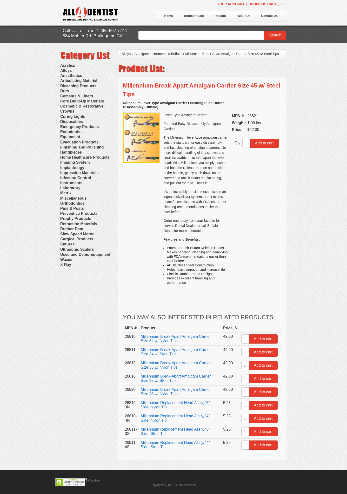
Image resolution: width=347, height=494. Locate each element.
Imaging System (75, 162)
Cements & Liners (76, 96)
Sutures (67, 244)
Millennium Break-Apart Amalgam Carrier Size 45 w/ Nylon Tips (176, 391)
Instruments (71, 183)
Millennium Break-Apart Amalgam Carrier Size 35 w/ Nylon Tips (176, 365)
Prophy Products (75, 219)
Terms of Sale (194, 16)
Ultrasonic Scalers (77, 249)
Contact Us (269, 16)
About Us (244, 16)
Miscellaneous (73, 198)
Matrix (66, 193)
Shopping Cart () (267, 4)
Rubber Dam (71, 229)
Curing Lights (72, 117)
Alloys (66, 70)
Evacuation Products (79, 142)
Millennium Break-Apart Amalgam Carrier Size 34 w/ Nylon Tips (176, 338)
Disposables (71, 122)
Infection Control (75, 178)
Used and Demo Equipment (85, 254)
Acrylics (67, 65)
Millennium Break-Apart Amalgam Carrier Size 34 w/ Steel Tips (176, 352)
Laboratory (70, 188)
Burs (64, 91)
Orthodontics (72, 203)
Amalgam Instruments (150, 54)
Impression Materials (79, 173)
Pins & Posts (72, 208)
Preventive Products (79, 213)
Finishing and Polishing (82, 147)
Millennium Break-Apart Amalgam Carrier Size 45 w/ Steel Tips (232, 54)
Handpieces (71, 152)
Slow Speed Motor (77, 234)
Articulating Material (78, 81)
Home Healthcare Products (85, 157)
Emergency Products (79, 127)
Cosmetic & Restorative (82, 106)
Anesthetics (71, 76)
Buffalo (176, 54)
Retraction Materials (78, 224)
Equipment (70, 137)
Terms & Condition (88, 480)
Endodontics (72, 132)
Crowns (67, 111)
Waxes (66, 259)
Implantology (72, 168)
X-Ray (65, 265)
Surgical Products (76, 239)
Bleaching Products (78, 86)
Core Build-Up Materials (82, 101)
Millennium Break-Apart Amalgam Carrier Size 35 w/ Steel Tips (176, 378)
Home (168, 16)
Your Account (231, 4)
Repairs (220, 16)
